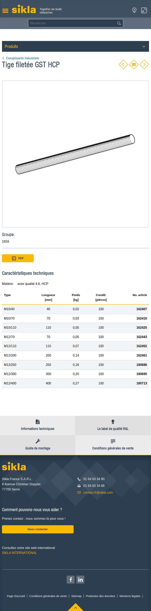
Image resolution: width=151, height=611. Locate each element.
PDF (18, 258)
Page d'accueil (16, 596)
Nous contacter (38, 529)
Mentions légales (130, 596)
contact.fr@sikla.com (98, 492)
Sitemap (76, 596)
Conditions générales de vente (48, 596)
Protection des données (100, 596)
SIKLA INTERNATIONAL (19, 552)
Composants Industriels (20, 58)
